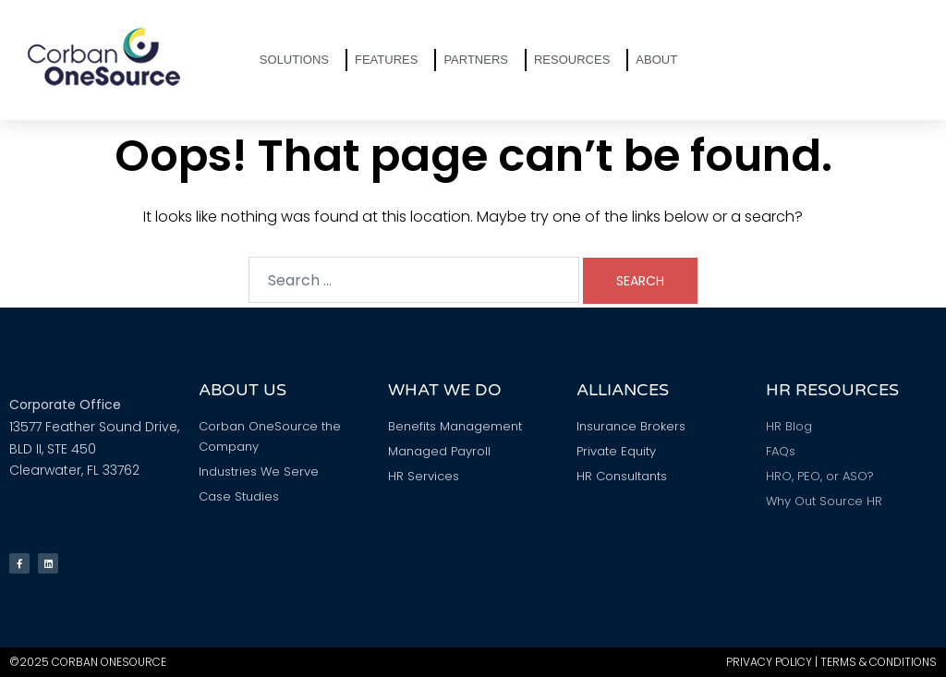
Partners (480, 60)
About (661, 60)
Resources (576, 60)
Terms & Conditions (878, 662)
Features (391, 60)
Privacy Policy (769, 662)
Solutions (299, 60)
